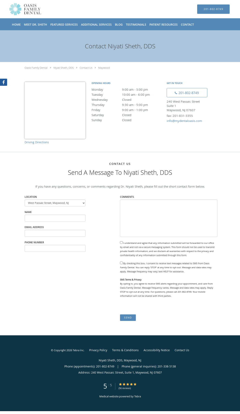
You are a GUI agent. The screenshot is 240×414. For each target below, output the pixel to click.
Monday (127, 89)
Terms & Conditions (125, 350)
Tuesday (127, 94)
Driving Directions (37, 142)
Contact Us (86, 68)
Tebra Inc (78, 350)
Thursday (127, 105)
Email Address (34, 227)
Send (128, 317)
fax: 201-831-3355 (180, 116)
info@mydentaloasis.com (184, 121)
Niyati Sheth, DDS (63, 68)
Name (28, 212)
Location (31, 197)
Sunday (127, 120)
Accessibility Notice (157, 350)
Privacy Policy (98, 350)
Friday (127, 110)
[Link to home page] (19, 9)
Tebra (137, 396)
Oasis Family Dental (36, 68)
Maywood (104, 68)
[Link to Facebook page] (3, 82)
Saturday (127, 115)
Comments (127, 197)
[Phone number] (187, 92)
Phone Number (34, 242)
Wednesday (127, 100)
